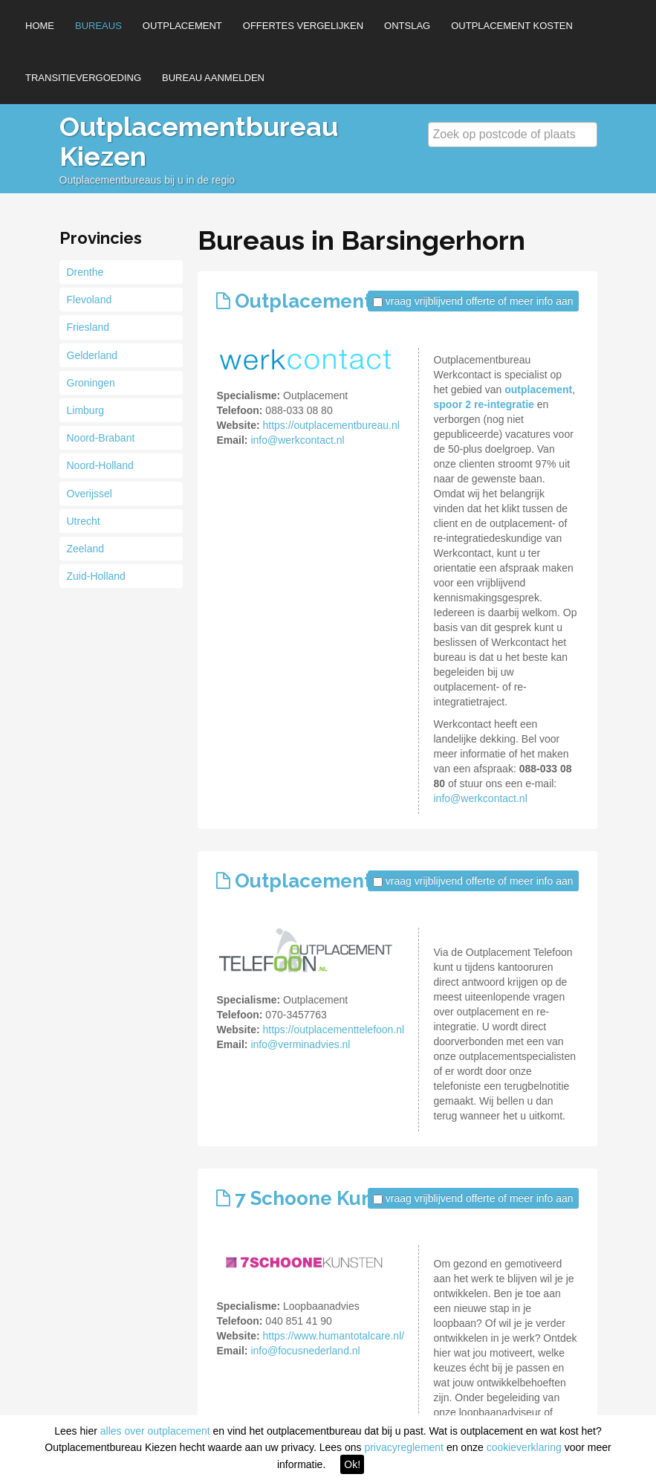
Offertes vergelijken (303, 25)
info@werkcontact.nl (297, 440)
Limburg (86, 410)
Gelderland (92, 355)
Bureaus (98, 25)
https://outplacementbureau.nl (330, 425)
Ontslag (407, 25)
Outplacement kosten (512, 25)
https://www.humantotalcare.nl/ (333, 1336)
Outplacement (182, 25)
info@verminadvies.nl (300, 1044)
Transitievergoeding (83, 77)
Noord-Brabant (101, 438)
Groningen (91, 383)
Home (39, 25)
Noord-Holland (100, 465)
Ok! (352, 1464)
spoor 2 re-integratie (484, 404)
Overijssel (89, 494)
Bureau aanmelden (213, 77)
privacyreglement (404, 1447)
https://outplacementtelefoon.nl (333, 1029)
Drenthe (85, 272)
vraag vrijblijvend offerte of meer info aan (480, 301)
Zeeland (86, 549)
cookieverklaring (524, 1447)
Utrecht (83, 521)
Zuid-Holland (96, 576)
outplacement (538, 389)
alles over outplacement (155, 1431)
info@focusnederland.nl (305, 1351)
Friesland (88, 327)
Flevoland (89, 300)
